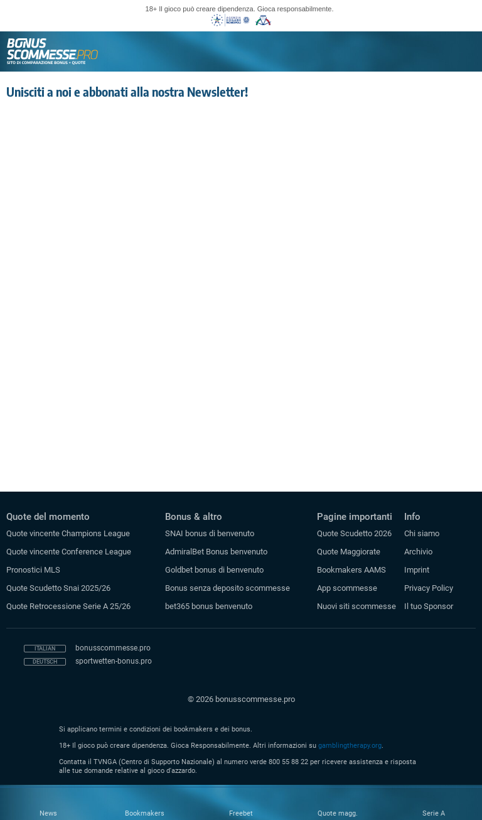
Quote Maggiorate (348, 551)
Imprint (416, 570)
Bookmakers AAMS (351, 570)
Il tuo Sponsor (428, 606)
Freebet (241, 813)
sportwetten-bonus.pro (113, 661)
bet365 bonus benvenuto (208, 606)
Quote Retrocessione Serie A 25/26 (68, 606)
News (48, 813)
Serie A (433, 813)
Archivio (418, 551)
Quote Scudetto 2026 (354, 533)
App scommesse (347, 588)
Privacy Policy (428, 588)
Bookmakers (144, 813)
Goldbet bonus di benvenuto (214, 570)
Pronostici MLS (33, 570)
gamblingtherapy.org (350, 746)
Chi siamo (421, 533)
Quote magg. (338, 813)
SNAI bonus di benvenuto (209, 533)
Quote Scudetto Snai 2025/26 (58, 588)
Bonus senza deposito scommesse (227, 588)
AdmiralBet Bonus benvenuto (216, 551)
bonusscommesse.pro (113, 648)
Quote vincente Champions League (68, 533)
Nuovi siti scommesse (356, 606)
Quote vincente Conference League (68, 551)
